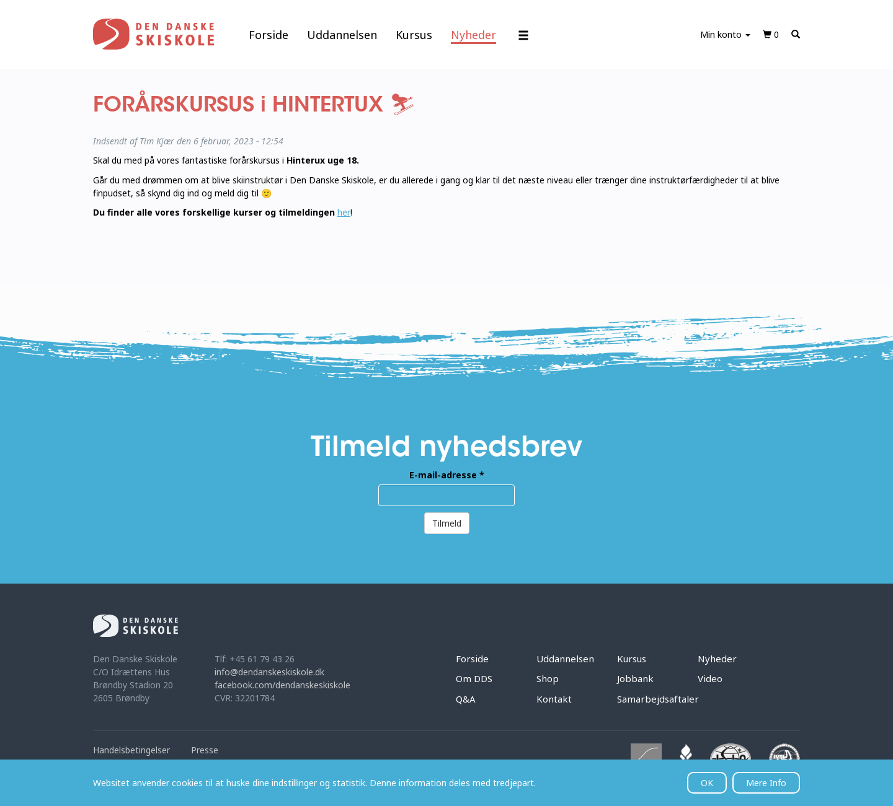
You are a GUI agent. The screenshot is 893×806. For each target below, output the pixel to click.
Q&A (466, 699)
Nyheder (473, 34)
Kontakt (554, 699)
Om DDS (474, 678)
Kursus (414, 34)
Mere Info (766, 783)
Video (710, 678)
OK (707, 783)
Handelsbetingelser (131, 750)
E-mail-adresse (446, 475)
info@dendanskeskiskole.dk (269, 672)
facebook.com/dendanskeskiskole (282, 685)
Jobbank (635, 678)
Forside (268, 34)
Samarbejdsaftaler (658, 699)
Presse (204, 750)
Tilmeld (446, 523)
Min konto (725, 34)
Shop (547, 678)
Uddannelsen (342, 34)
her (343, 212)
